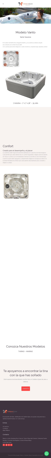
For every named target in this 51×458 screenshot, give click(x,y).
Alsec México (6, 430)
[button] (46, 453)
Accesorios (6, 426)
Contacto (5, 428)
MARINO (29, 351)
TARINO (21, 351)
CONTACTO (25, 388)
